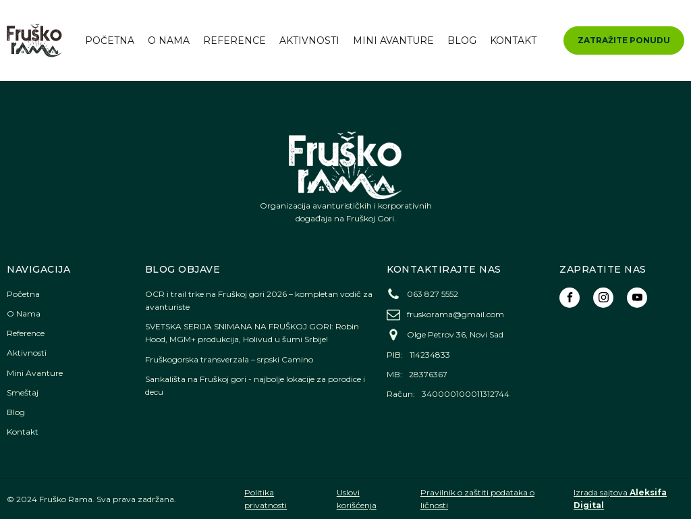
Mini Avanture (393, 40)
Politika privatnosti (265, 498)
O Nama (169, 40)
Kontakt (513, 40)
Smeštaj (22, 392)
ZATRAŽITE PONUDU (624, 40)
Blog (461, 40)
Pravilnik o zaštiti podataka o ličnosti (477, 498)
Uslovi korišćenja (357, 498)
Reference (234, 40)
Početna (109, 40)
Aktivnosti (309, 40)
